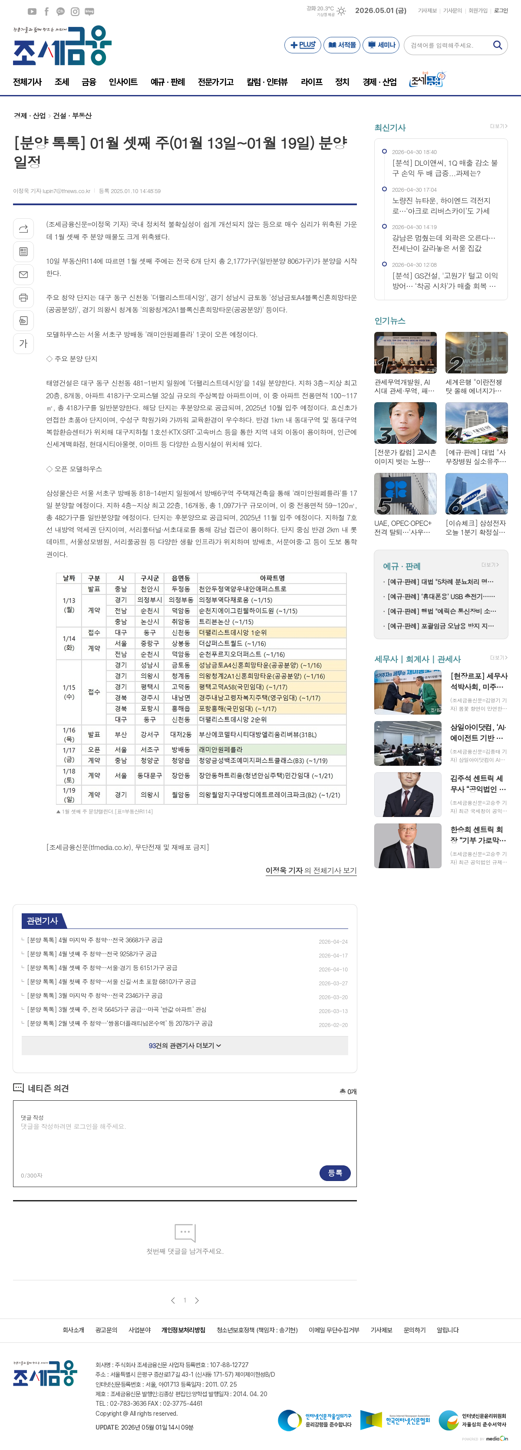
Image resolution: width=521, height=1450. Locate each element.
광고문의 (106, 1330)
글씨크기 (23, 343)
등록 (335, 1173)
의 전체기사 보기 (311, 870)
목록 (23, 251)
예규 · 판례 (402, 566)
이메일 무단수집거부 (334, 1330)
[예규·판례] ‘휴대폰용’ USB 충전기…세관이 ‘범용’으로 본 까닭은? (443, 596)
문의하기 (414, 1330)
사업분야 (139, 1330)
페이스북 (46, 11)
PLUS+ (302, 45)
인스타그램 (75, 11)
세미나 (381, 45)
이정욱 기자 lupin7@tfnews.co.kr (51, 191)
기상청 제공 (325, 15)
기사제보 (427, 10)
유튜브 (32, 11)
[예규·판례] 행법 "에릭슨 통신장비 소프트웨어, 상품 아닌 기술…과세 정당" (443, 611)
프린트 (23, 297)
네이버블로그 (89, 11)
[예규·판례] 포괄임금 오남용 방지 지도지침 (443, 625)
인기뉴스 (389, 321)
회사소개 (73, 1330)
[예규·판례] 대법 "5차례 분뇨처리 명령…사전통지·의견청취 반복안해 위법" (443, 581)
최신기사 (389, 127)
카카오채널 (60, 11)
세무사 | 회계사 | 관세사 (417, 659)
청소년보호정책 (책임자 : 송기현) (257, 1330)
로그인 (501, 10)
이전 (173, 1301)
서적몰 (341, 45)
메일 (23, 274)
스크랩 (23, 320)
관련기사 (41, 920)
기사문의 (452, 10)
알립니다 (447, 1330)
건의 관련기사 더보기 (185, 1045)
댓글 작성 (32, 1117)
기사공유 (23, 228)
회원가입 (478, 10)
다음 (197, 1301)
